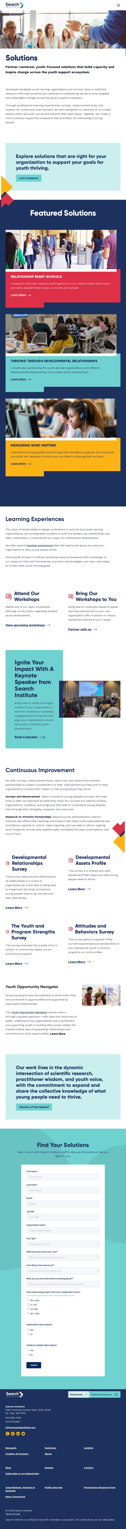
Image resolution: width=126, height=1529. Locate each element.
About (48, 1453)
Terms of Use (13, 1513)
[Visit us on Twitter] (13, 1434)
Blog (8, 1467)
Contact (88, 1467)
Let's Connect (28, 178)
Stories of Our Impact (34, 1107)
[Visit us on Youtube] (23, 1434)
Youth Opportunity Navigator (29, 1012)
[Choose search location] (78, 1394)
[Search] (116, 1394)
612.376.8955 (13, 1421)
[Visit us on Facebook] (7, 1434)
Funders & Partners (17, 1453)
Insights (88, 1448)
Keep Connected (15, 1496)
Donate (49, 1467)
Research (11, 1448)
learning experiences (40, 545)
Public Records (53, 1487)
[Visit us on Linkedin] (18, 1434)
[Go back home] (15, 5)
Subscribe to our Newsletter (22, 1473)
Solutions (50, 1448)
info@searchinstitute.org (20, 1427)
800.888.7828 (13, 1417)
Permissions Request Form (99, 1487)
